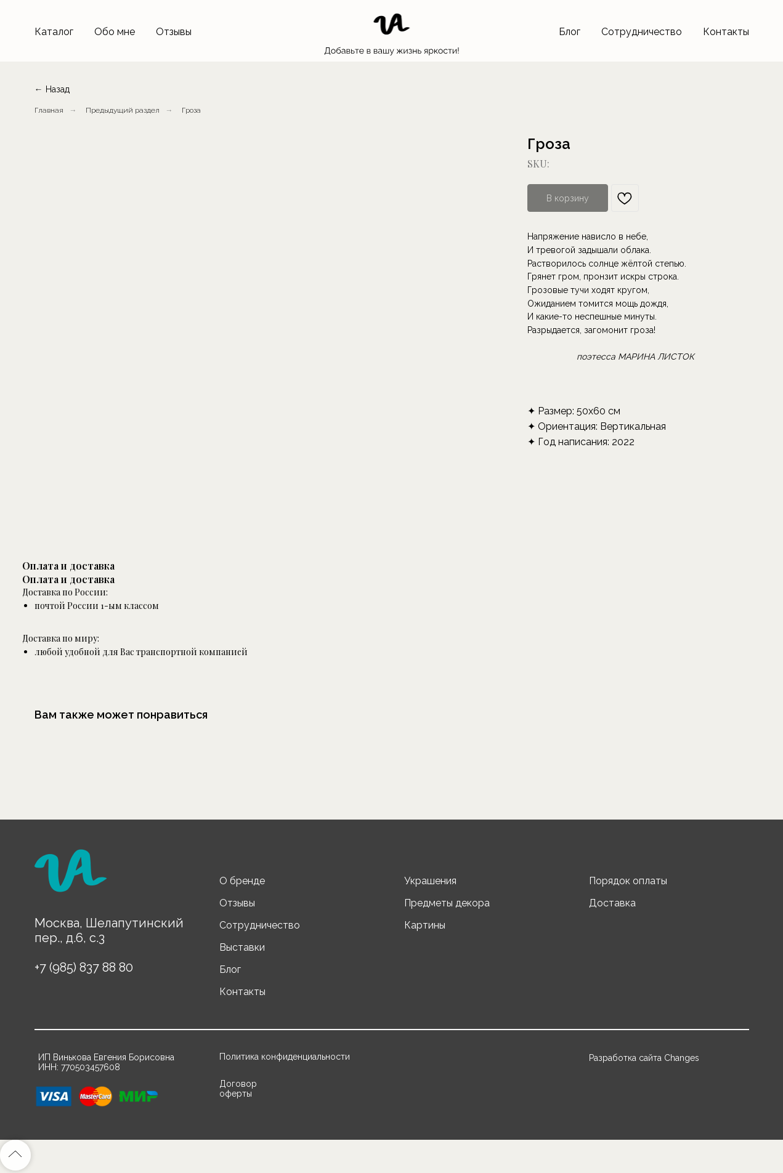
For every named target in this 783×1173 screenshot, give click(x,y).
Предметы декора (447, 903)
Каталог (53, 32)
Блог (569, 32)
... (183, 110)
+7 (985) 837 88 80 (83, 967)
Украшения (430, 881)
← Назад (52, 89)
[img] (70, 876)
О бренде (242, 881)
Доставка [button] (612, 903)
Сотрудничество (641, 32)
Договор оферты (238, 1088)
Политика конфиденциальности (284, 1057)
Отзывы (174, 32)
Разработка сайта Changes (644, 1058)
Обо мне (114, 32)
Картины (424, 925)
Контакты (726, 32)
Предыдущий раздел (123, 110)
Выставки (242, 947)
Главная (48, 110)
